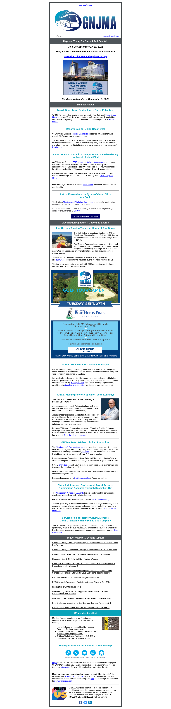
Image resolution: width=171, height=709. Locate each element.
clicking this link (77, 383)
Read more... (57, 147)
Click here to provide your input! (85, 216)
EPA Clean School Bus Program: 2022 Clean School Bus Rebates (80, 564)
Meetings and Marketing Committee (78, 202)
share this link (65, 465)
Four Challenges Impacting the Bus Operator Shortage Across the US (81, 603)
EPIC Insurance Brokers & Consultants (89, 162)
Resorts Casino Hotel (81, 134)
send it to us (88, 185)
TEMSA (59, 260)
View (83, 385)
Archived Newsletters (111, 36)
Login (54, 663)
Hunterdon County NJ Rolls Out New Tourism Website (75, 559)
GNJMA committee (82, 478)
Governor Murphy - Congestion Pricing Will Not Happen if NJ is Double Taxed (84, 550)
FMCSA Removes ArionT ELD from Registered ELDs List (76, 577)
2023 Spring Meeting (100, 499)
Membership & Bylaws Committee (70, 447)
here (92, 679)
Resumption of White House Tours (66, 587)
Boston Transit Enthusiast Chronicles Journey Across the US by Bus (80, 608)
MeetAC (77, 211)
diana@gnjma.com (72, 385)
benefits (85, 452)
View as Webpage (85, 5)
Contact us (65, 667)
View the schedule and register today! (85, 56)
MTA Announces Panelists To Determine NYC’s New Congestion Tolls (81, 598)
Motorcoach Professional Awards (70, 493)
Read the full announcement (75, 435)
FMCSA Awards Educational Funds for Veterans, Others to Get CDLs (81, 582)
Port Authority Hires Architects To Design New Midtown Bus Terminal (81, 554)
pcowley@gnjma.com (74, 676)
